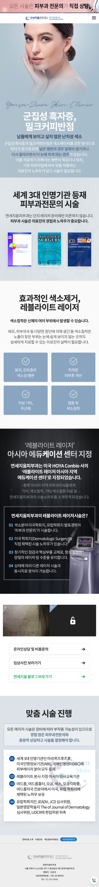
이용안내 (38, 839)
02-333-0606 (52, 879)
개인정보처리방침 (51, 839)
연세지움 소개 (27, 839)
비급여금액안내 (68, 839)
